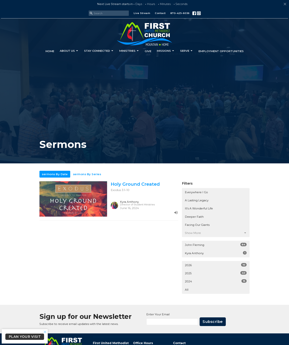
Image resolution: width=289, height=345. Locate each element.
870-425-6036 (180, 13)
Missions (166, 51)
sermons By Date (55, 174)
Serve (186, 51)
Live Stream (142, 13)
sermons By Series (87, 174)
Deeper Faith (194, 216)
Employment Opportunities (221, 51)
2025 (216, 273)
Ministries (129, 51)
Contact (160, 13)
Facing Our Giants (197, 225)
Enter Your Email (158, 314)
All (186, 289)
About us (69, 51)
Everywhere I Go (196, 192)
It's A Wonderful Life (199, 208)
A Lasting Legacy (196, 200)
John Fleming (216, 245)
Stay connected (99, 51)
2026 (216, 265)
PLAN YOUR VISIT (25, 337)
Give (148, 51)
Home (50, 51)
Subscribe (213, 321)
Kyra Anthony (216, 253)
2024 (216, 281)
